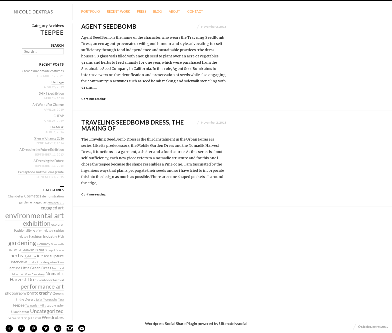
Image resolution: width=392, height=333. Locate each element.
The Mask (56, 127)
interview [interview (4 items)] (19, 261)
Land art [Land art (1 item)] (33, 262)
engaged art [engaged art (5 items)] (52, 207)
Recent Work (118, 11)
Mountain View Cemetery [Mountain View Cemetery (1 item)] (28, 274)
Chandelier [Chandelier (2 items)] (16, 196)
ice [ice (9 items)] (40, 255)
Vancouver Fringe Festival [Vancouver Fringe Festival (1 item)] (24, 318)
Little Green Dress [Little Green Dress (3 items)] (36, 268)
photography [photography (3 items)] (15, 293)
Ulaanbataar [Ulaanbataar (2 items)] (20, 312)
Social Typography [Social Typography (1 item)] (46, 299)
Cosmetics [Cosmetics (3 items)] (32, 196)
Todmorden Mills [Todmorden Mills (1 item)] (35, 305)
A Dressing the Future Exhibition (40, 150)
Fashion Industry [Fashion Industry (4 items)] (43, 236)
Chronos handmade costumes (42, 71)
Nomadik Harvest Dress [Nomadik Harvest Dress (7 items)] (37, 276)
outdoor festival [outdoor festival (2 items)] (52, 280)
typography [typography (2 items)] (55, 305)
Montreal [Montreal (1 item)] (58, 268)
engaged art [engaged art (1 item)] (56, 202)
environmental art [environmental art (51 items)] (34, 215)
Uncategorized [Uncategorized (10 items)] (47, 311)
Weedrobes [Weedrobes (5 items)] (53, 317)
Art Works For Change (47, 105)
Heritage (57, 82)
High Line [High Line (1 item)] (30, 256)
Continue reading (93, 99)
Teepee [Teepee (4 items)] (18, 305)
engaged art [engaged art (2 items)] (39, 202)
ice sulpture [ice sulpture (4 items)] (54, 255)
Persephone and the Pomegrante (40, 172)
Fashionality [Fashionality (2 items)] (23, 230)
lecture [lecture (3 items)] (14, 268)
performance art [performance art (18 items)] (42, 286)
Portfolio (90, 11)
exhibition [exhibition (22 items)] (36, 223)
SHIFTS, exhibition (50, 93)
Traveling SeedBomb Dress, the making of (132, 125)
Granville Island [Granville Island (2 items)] (33, 250)
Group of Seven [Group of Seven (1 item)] (54, 250)
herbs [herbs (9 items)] (16, 255)
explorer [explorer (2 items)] (57, 224)
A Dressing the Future (48, 161)
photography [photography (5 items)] (39, 293)
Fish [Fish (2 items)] (61, 236)
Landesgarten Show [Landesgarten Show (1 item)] (51, 262)
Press (141, 11)
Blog (157, 11)
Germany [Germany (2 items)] (43, 244)
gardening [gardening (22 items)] (22, 242)
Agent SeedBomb (108, 26)
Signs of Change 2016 (48, 138)
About (174, 11)
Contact (195, 11)
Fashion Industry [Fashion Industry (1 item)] (42, 230)
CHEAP (58, 116)
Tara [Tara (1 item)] (61, 299)
